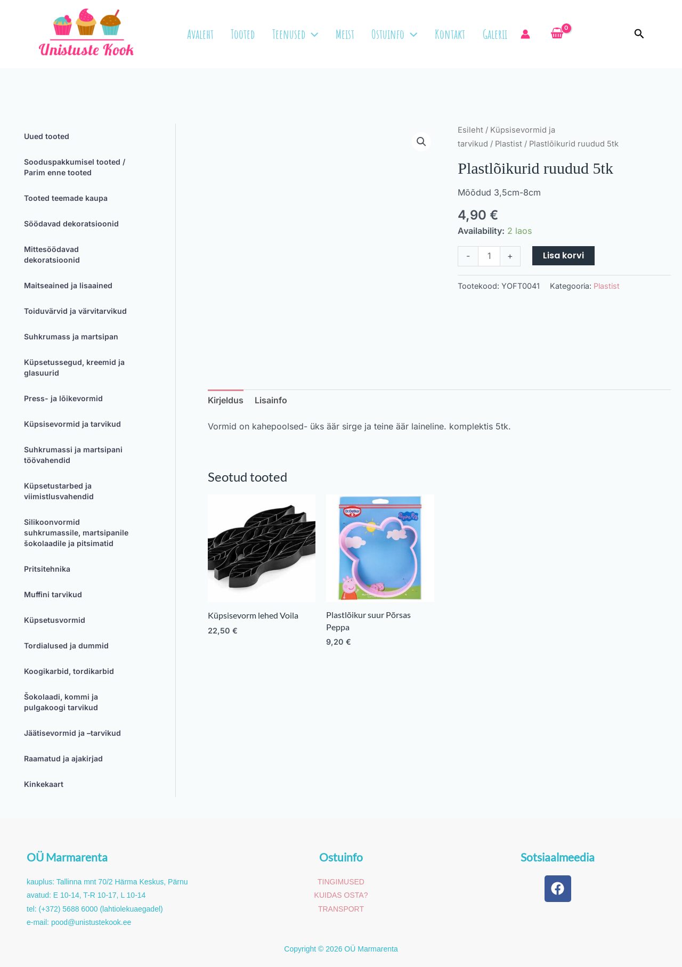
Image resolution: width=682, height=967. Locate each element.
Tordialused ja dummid (66, 645)
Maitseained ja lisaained (68, 285)
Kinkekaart (43, 784)
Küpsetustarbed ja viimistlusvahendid (59, 491)
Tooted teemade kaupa (66, 197)
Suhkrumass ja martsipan (71, 336)
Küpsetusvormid (54, 619)
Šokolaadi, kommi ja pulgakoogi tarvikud (61, 702)
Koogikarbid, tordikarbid (69, 671)
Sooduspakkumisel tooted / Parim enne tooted (74, 167)
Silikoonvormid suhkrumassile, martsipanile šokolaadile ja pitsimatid (76, 532)
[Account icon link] (523, 34)
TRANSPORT (341, 909)
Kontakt (449, 34)
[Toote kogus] (489, 256)
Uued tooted (46, 136)
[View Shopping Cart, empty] (552, 33)
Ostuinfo (395, 34)
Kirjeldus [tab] (225, 400)
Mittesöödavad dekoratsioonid (52, 254)
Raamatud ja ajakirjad (63, 758)
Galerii (493, 34)
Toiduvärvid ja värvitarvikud (75, 310)
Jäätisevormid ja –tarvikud (72, 732)
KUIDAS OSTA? (341, 895)
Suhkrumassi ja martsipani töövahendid (73, 455)
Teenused (298, 34)
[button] (314, 34)
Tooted (247, 34)
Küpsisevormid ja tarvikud (72, 423)
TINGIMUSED (341, 881)
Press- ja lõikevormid (63, 398)
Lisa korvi (563, 255)
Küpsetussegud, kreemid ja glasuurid (74, 367)
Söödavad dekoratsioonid (71, 223)
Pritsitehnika (47, 568)
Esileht (470, 130)
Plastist (508, 144)
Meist (347, 34)
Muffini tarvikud (53, 594)
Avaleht (206, 34)
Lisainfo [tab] (271, 400)
